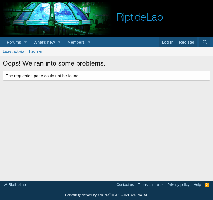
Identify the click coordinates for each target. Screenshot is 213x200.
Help (197, 184)
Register (35, 51)
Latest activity (14, 51)
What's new (44, 42)
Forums (14, 42)
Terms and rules (150, 184)
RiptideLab (15, 184)
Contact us (125, 184)
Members (76, 42)
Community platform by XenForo (106, 195)
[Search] (204, 42)
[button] (25, 42)
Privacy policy (178, 184)
